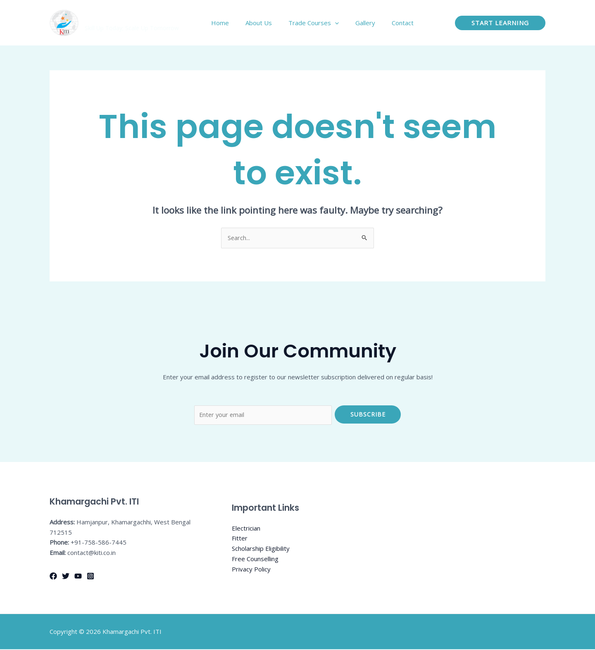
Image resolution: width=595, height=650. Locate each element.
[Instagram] (90, 577)
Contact (405, 23)
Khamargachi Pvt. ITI (128, 18)
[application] (345, 22)
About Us (273, 23)
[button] (500, 23)
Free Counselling (255, 560)
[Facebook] (53, 577)
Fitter (240, 539)
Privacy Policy (251, 570)
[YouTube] (78, 577)
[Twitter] (65, 577)
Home (239, 23)
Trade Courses (324, 22)
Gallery (371, 23)
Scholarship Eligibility (261, 549)
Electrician (246, 529)
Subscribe (368, 414)
